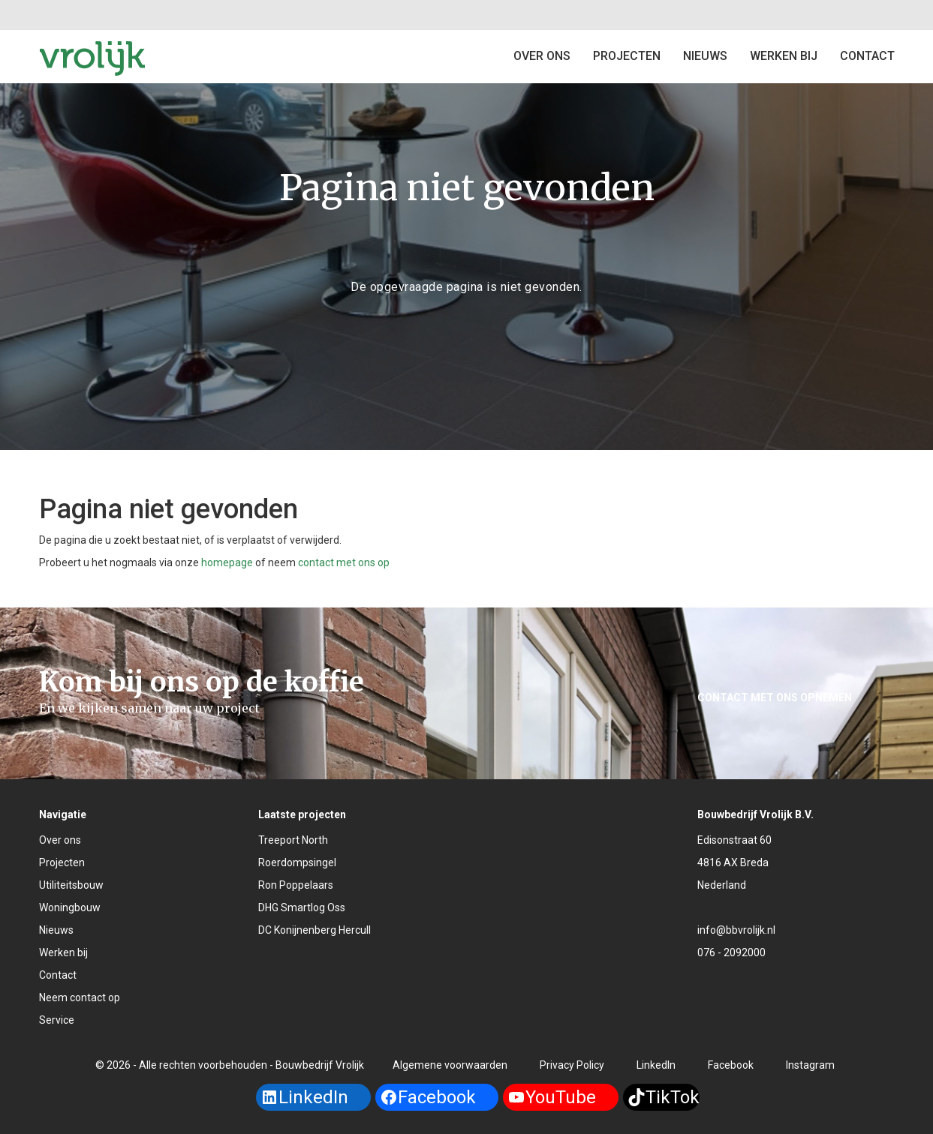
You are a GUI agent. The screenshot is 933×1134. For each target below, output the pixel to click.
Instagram (810, 1065)
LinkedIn (656, 1065)
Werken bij (783, 56)
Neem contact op (79, 998)
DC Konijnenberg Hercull (314, 930)
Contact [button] (867, 56)
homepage (227, 562)
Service (56, 1020)
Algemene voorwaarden (450, 1065)
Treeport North (293, 840)
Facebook (731, 1065)
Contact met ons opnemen (774, 698)
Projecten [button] (627, 56)
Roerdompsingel (297, 862)
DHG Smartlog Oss (301, 908)
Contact (58, 975)
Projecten (62, 862)
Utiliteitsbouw (71, 885)
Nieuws (705, 56)
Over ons (541, 56)
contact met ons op (344, 562)
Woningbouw (70, 908)
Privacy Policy (572, 1065)
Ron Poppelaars (295, 885)
